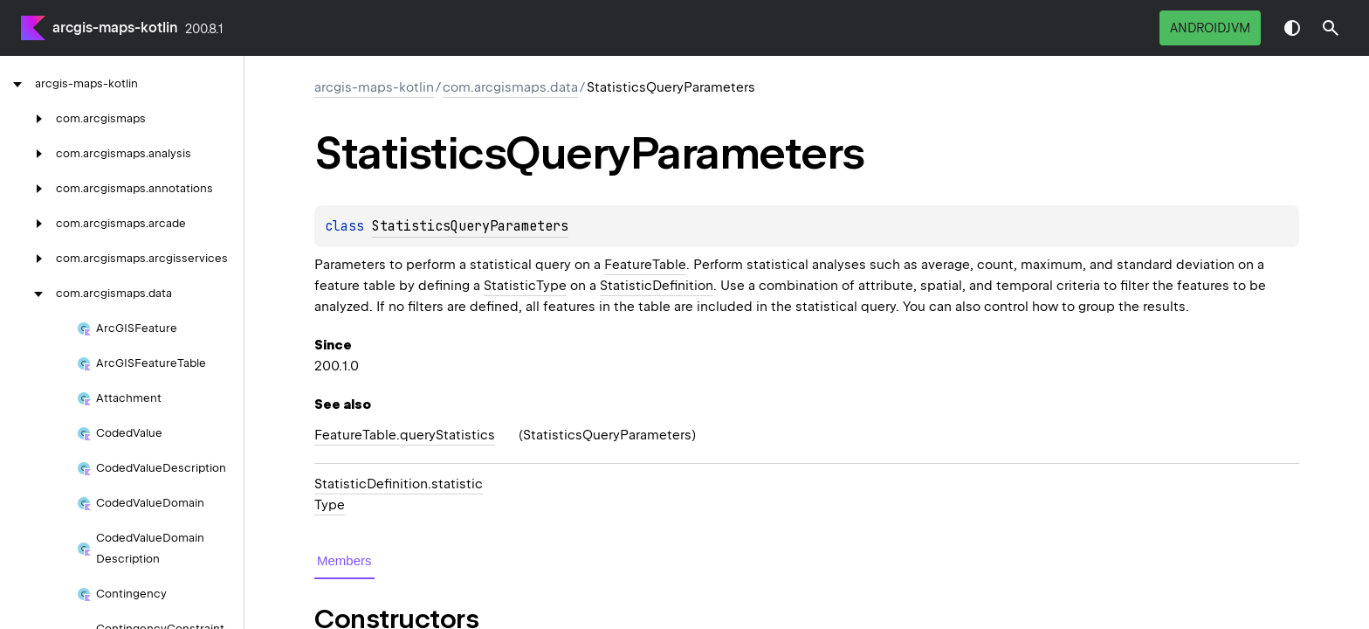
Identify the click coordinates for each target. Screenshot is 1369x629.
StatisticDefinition (656, 286)
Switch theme (1292, 27)
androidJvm (1210, 28)
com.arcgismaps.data (510, 87)
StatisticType (525, 286)
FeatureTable (645, 265)
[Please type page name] (1330, 27)
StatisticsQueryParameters (470, 226)
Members (344, 560)
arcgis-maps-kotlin (115, 27)
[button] (1330, 27)
